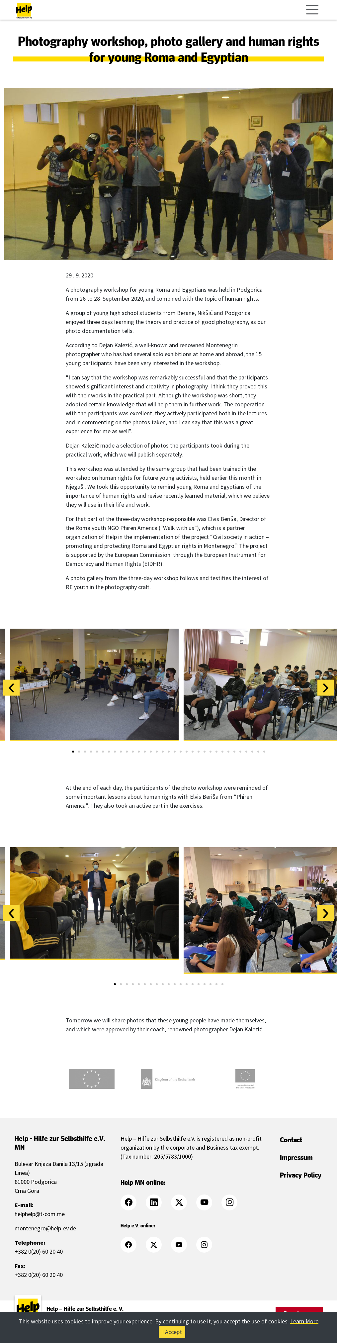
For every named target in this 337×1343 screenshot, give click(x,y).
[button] (11, 687)
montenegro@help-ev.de (45, 1228)
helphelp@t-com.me (40, 1214)
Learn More (304, 1321)
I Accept (172, 1332)
